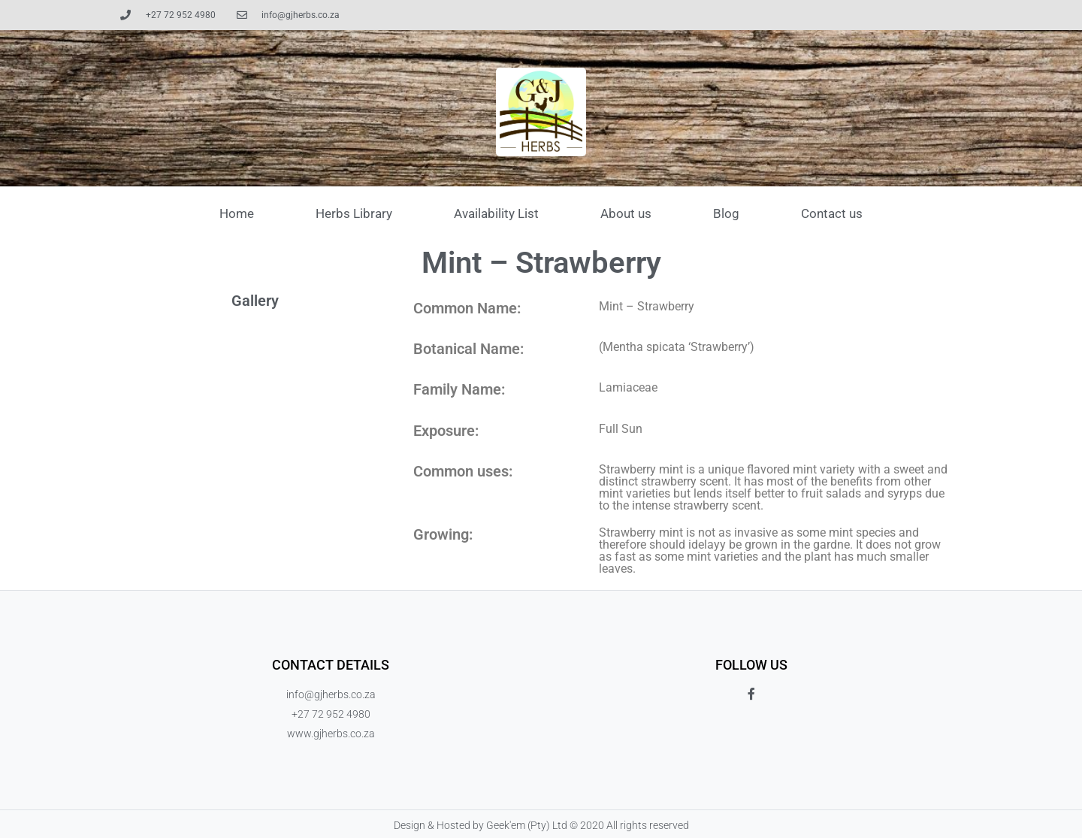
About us (625, 213)
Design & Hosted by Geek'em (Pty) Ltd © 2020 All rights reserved (541, 825)
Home (236, 213)
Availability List (496, 213)
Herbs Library (354, 213)
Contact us (832, 213)
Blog (726, 213)
